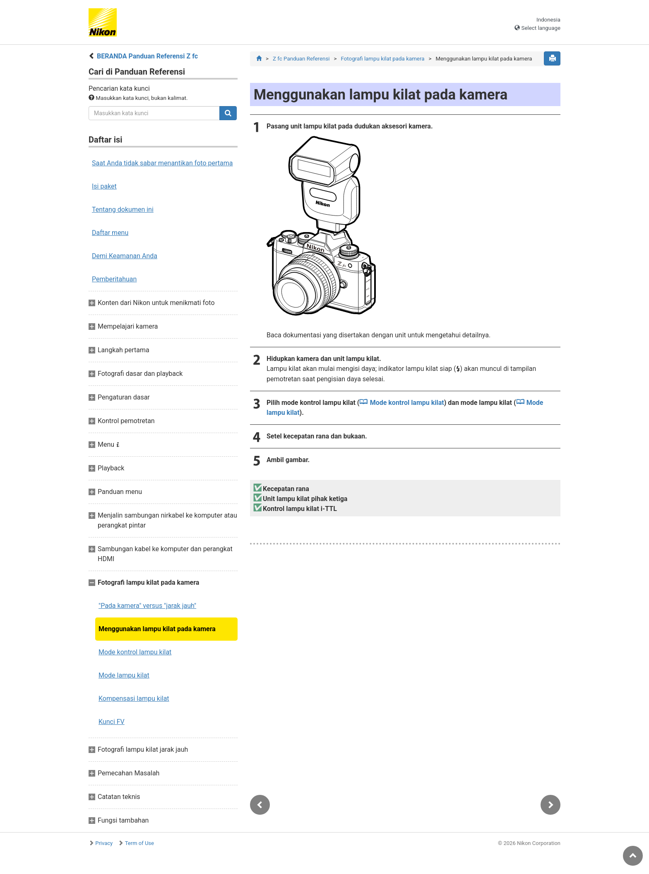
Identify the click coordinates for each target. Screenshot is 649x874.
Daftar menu (110, 233)
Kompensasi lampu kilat (134, 698)
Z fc (301, 59)
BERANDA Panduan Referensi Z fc (147, 56)
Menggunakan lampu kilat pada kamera (157, 629)
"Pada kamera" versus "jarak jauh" (147, 606)
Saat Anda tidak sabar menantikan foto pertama (162, 163)
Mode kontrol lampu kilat (135, 652)
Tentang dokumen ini (123, 209)
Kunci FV (112, 722)
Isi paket (104, 186)
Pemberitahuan (114, 279)
